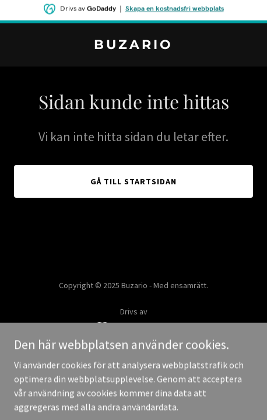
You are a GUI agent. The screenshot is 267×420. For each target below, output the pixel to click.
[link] (133, 45)
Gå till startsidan (133, 181)
